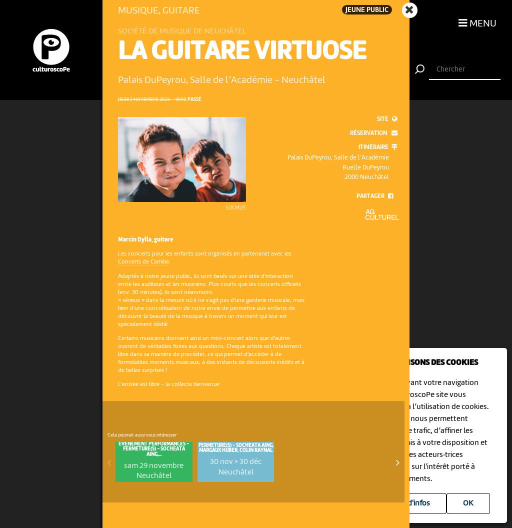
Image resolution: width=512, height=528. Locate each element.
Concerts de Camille (143, 262)
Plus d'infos (411, 504)
